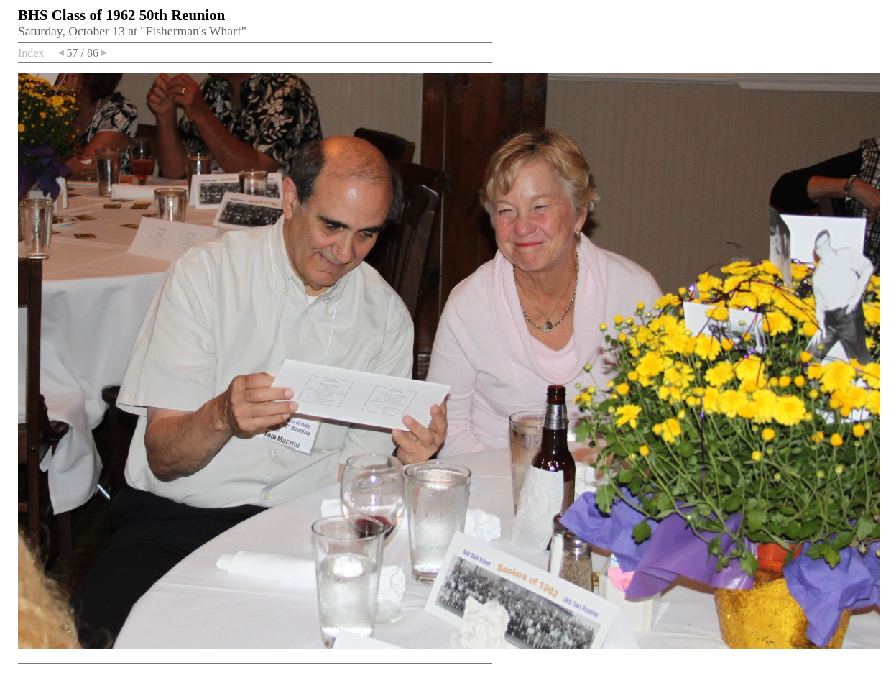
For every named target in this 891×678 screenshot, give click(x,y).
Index (31, 53)
